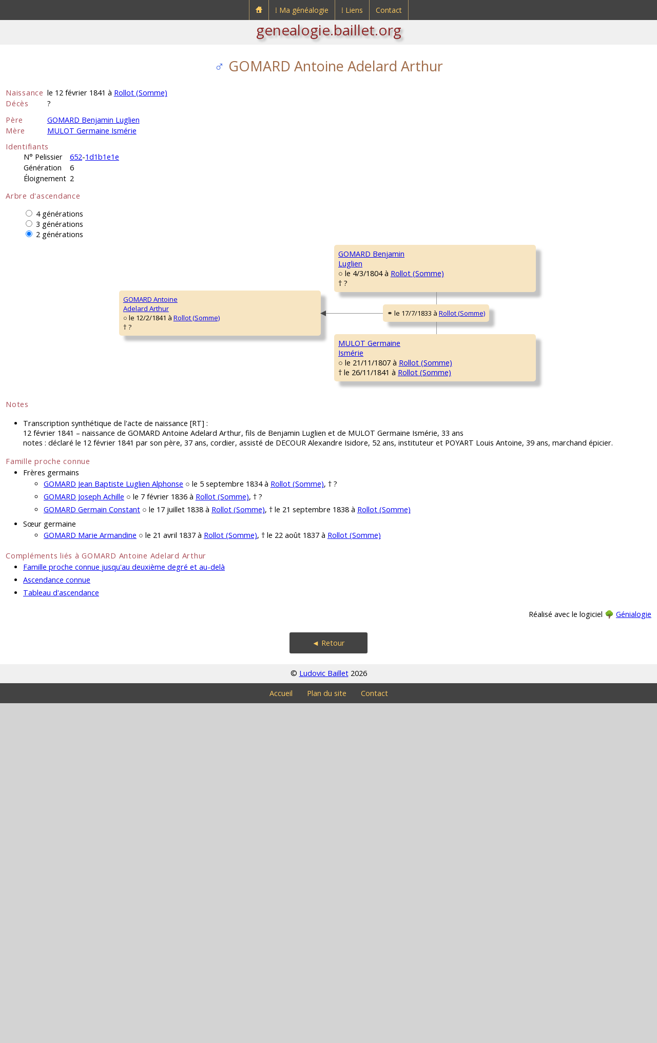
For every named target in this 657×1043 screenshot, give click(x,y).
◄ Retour (328, 983)
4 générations (59, 214)
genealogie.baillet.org (328, 30)
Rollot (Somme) (140, 93)
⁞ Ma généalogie (301, 10)
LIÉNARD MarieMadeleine (360, 658)
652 (76, 157)
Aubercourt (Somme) (424, 426)
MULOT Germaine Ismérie (92, 131)
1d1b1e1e (102, 157)
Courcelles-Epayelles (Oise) (580, 641)
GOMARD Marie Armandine (90, 875)
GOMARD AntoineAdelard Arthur (39, 474)
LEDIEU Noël (519, 376)
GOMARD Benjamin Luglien (93, 120)
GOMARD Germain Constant (92, 849)
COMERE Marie (524, 315)
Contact (389, 10)
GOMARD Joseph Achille (84, 836)
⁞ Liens (352, 10)
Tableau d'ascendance (61, 932)
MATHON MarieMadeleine (525, 689)
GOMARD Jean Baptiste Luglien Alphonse (113, 823)
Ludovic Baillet (324, 1013)
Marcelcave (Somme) (437, 362)
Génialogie (633, 954)
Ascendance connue (56, 919)
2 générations (59, 234)
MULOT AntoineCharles (362, 535)
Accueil (281, 1033)
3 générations (59, 224)
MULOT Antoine (525, 500)
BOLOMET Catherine (532, 561)
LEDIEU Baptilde (362, 407)
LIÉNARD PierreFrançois (524, 628)
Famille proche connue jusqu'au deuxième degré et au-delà (124, 907)
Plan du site (326, 1033)
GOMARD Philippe (529, 253)
